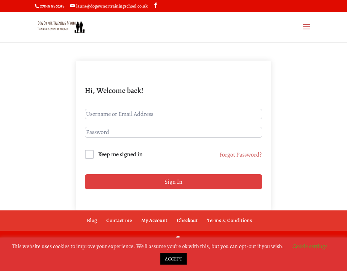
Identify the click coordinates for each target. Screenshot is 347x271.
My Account (154, 220)
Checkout (187, 220)
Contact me (119, 220)
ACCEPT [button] (173, 259)
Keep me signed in (120, 154)
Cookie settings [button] (310, 246)
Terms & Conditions (229, 220)
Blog (92, 220)
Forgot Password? (240, 155)
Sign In (173, 182)
